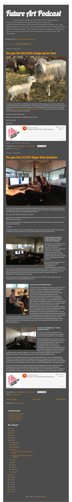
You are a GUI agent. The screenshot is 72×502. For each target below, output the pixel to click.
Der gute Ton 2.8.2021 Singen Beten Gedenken (31, 157)
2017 (11, 482)
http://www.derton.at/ (15, 416)
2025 (11, 430)
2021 (11, 440)
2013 (11, 491)
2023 (11, 435)
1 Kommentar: (30, 146)
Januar (13, 472)
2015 (11, 487)
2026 (11, 428)
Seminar (13, 44)
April (13, 467)
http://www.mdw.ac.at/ (15, 418)
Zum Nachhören (23, 44)
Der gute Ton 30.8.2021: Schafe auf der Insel (31, 53)
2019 (11, 477)
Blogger (43, 496)
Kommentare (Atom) (19, 403)
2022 (11, 438)
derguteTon (8, 143)
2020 (11, 475)
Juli (12, 460)
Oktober (13, 444)
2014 (11, 489)
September (14, 447)
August (13, 449)
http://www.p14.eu (14, 420)
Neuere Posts (11, 399)
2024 (11, 433)
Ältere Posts (61, 399)
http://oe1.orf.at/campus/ (16, 413)
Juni (12, 462)
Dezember (14, 442)
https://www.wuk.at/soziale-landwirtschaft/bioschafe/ (26, 109)
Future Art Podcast (33, 13)
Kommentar (8, 44)
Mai (12, 464)
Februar (13, 469)
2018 (11, 479)
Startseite (36, 399)
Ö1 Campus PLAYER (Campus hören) (25, 39)
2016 (11, 484)
